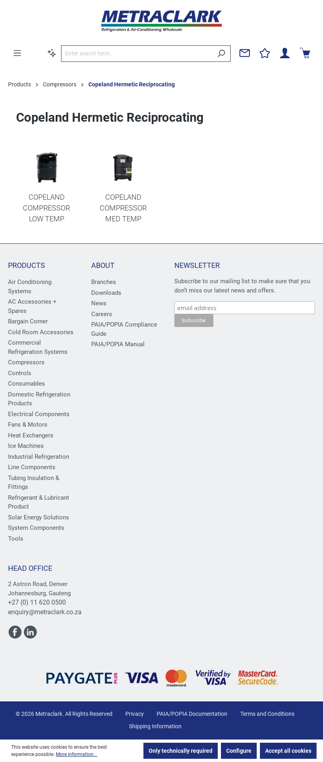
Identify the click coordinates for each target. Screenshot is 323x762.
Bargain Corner (28, 321)
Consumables (26, 383)
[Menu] (17, 53)
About (102, 265)
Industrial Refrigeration (38, 456)
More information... (76, 754)
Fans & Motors (27, 424)
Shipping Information (155, 726)
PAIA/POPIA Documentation (192, 714)
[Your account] (285, 53)
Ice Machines (26, 445)
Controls (19, 373)
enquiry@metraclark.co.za (45, 612)
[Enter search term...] (136, 53)
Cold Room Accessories (41, 332)
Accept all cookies (288, 751)
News (98, 303)
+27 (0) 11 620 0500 (37, 602)
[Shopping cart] (305, 53)
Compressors (26, 362)
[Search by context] (52, 53)
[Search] (221, 53)
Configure (238, 751)
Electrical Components (39, 414)
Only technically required (181, 751)
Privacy (134, 714)
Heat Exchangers (30, 435)
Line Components (31, 467)
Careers (101, 314)
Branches (103, 282)
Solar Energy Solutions (38, 517)
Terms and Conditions (267, 714)
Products (26, 265)
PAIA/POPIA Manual (118, 344)
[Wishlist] (265, 53)
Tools (15, 538)
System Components (36, 527)
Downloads (106, 292)
